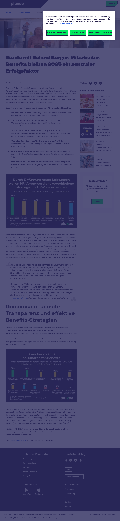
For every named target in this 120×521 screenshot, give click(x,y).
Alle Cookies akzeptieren (100, 33)
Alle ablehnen (78, 33)
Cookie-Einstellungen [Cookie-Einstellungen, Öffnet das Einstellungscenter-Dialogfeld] (57, 33)
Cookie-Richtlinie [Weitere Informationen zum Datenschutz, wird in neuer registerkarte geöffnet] (66, 24)
